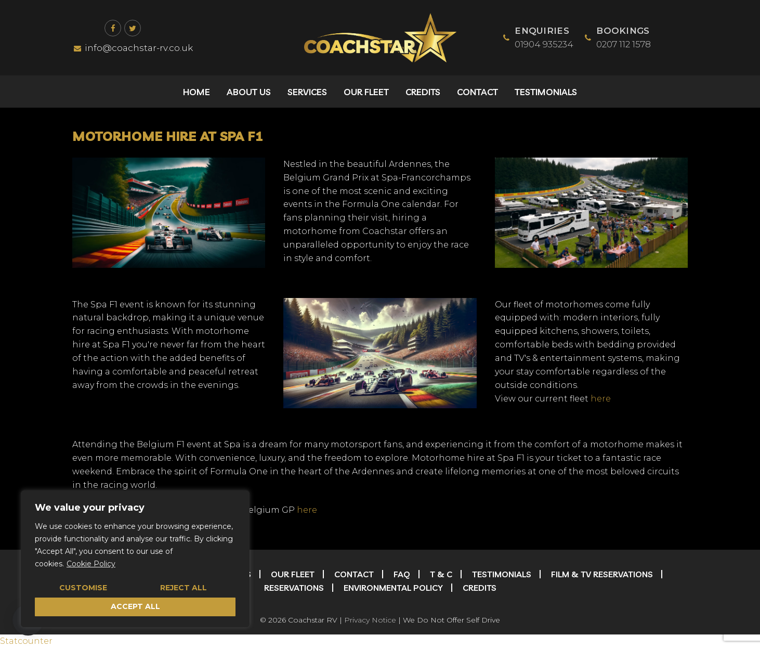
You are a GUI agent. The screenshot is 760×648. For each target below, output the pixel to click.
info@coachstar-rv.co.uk (133, 48)
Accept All (135, 606)
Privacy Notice (370, 620)
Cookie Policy (91, 563)
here (601, 399)
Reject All (183, 587)
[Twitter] (132, 28)
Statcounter (26, 641)
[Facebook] (112, 28)
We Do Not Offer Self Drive (451, 620)
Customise (83, 587)
